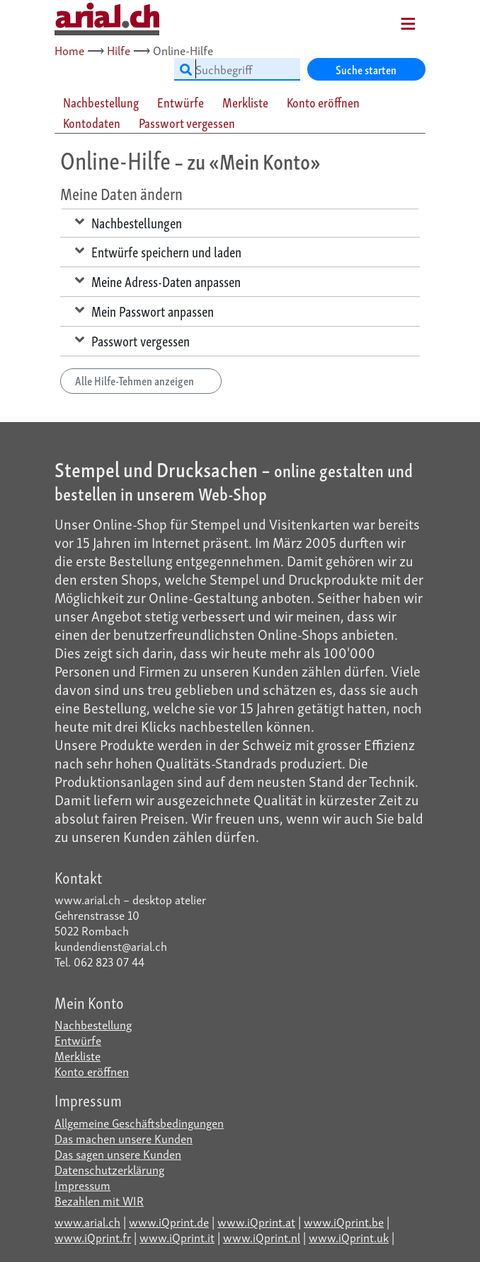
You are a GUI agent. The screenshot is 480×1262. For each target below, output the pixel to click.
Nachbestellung (93, 1024)
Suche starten (366, 68)
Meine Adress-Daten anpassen (158, 280)
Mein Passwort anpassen (144, 310)
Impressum (82, 1184)
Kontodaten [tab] (91, 122)
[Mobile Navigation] (390, 19)
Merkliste (78, 1055)
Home (69, 49)
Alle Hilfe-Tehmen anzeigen (141, 380)
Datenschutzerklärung (109, 1169)
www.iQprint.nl (261, 1236)
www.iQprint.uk (349, 1236)
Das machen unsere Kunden (124, 1137)
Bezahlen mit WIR (99, 1200)
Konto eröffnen (92, 1070)
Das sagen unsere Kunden (118, 1153)
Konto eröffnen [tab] (323, 102)
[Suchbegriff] (237, 69)
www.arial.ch (87, 1221)
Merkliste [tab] (245, 102)
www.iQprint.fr (93, 1236)
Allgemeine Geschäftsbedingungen (139, 1122)
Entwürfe (78, 1039)
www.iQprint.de (169, 1221)
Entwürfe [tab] (180, 102)
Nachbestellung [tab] (101, 102)
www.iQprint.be (344, 1221)
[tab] (102, 102)
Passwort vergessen (132, 340)
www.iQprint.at (256, 1221)
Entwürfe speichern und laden (158, 251)
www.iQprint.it (177, 1236)
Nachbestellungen (128, 222)
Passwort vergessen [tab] (187, 122)
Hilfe (118, 49)
